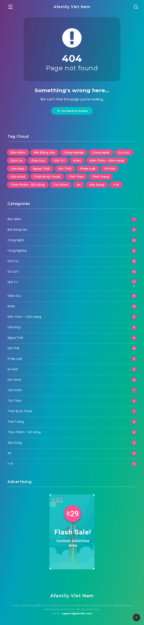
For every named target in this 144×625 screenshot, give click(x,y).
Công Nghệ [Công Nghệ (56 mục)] (101, 152)
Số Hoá (13, 369)
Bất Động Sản (17, 229)
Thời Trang (16, 421)
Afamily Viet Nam (72, 6)
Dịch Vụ (13, 261)
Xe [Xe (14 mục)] (79, 184)
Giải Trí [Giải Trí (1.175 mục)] (59, 160)
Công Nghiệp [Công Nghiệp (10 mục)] (74, 152)
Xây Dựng (15, 442)
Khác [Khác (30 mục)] (77, 160)
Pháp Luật (15, 359)
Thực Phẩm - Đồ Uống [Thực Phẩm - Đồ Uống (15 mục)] (28, 184)
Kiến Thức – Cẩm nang (24, 317)
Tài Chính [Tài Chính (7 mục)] (60, 184)
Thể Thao (15, 400)
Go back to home (72, 111)
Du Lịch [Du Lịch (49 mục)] (124, 152)
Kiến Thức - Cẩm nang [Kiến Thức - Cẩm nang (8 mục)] (107, 160)
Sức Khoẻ (14, 380)
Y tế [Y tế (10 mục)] (116, 184)
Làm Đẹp (14, 327)
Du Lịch (13, 271)
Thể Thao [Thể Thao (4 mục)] (76, 176)
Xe (9, 453)
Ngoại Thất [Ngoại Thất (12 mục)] (41, 168)
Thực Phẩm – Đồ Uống (24, 432)
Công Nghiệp (17, 250)
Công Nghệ (16, 240)
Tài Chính (15, 390)
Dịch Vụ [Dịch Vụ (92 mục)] (17, 160)
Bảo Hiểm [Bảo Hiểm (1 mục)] (18, 152)
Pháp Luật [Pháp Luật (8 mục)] (88, 168)
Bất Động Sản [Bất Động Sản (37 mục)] (44, 152)
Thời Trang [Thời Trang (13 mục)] (100, 176)
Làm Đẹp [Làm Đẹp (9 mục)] (17, 168)
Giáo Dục (14, 296)
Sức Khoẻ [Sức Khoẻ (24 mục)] (18, 176)
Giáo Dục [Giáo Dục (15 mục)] (38, 160)
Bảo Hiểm (14, 219)
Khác (11, 306)
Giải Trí (13, 282)
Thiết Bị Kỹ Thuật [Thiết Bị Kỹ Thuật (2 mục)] (47, 176)
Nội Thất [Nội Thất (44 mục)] (64, 168)
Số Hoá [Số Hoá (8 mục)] (109, 168)
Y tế (10, 463)
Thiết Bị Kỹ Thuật (20, 411)
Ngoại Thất (15, 338)
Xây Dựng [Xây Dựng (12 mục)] (96, 184)
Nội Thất (14, 348)
